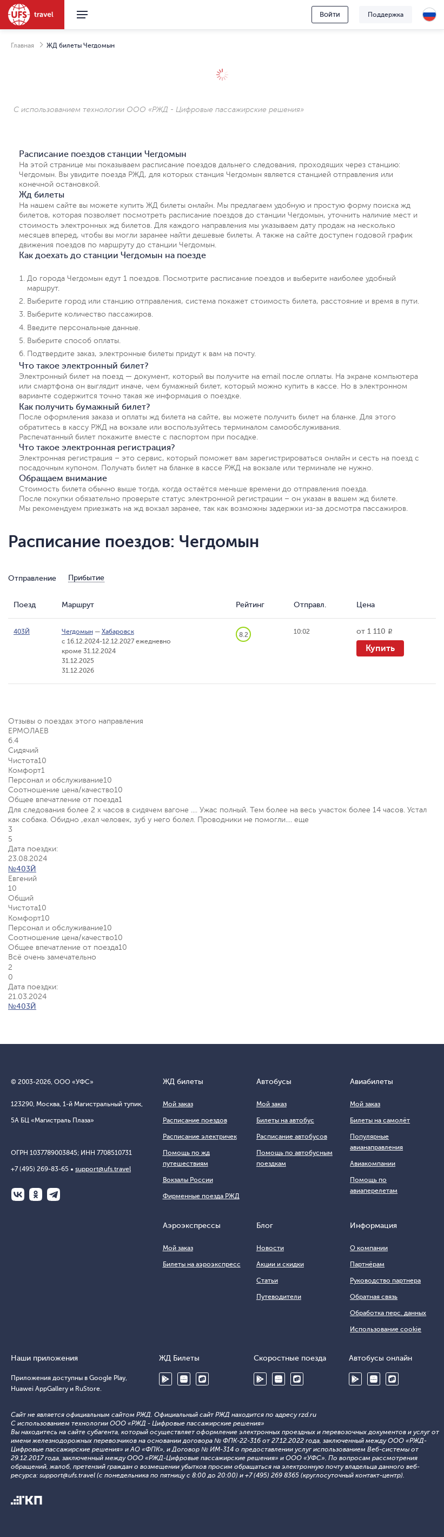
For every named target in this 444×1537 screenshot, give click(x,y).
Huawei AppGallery (183, 1378)
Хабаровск (118, 631)
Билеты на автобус (285, 1120)
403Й (22, 631)
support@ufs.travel (103, 1169)
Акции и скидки (280, 1264)
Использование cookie (385, 1329)
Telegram (54, 1194)
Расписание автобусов (291, 1136)
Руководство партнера (385, 1280)
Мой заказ (178, 1104)
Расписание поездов (195, 1120)
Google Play (165, 1378)
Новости (270, 1248)
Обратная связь (373, 1296)
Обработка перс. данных (388, 1313)
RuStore (202, 1378)
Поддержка (385, 14)
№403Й (22, 869)
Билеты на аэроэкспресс (202, 1264)
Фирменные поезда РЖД (201, 1196)
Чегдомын (77, 631)
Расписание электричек (200, 1136)
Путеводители (278, 1296)
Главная (22, 45)
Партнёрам (367, 1264)
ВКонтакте (18, 1194)
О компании (369, 1248)
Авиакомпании (372, 1163)
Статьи (267, 1280)
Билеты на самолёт (380, 1120)
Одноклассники (36, 1194)
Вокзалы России (188, 1180)
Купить (380, 648)
